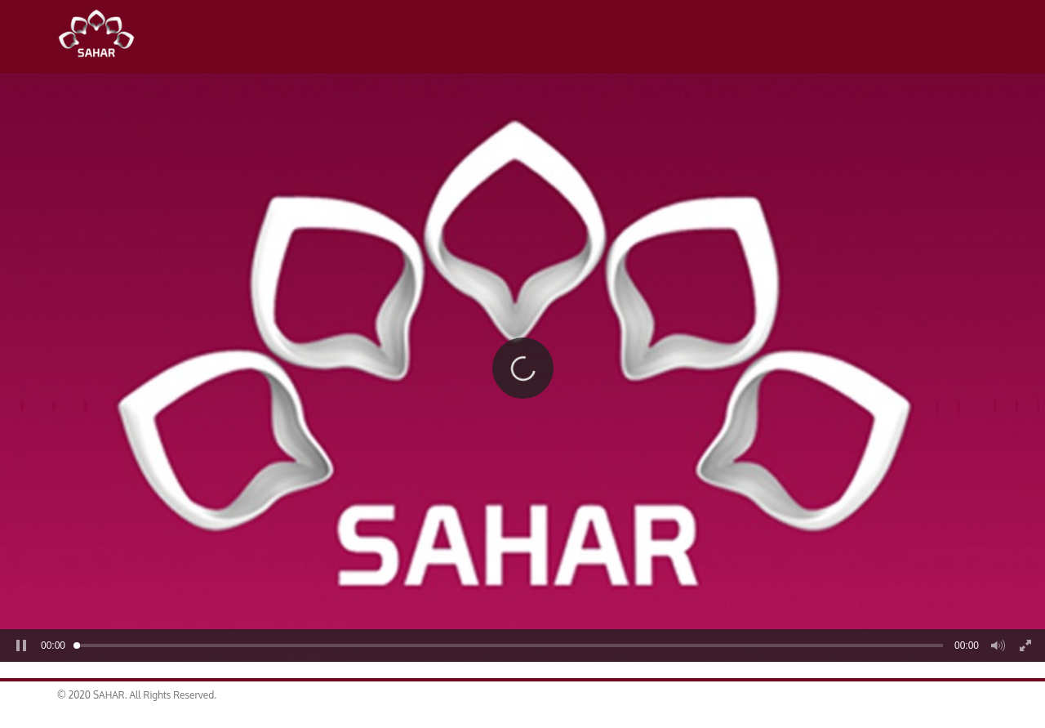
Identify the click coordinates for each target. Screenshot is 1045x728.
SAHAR (102, 36)
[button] (522, 367)
